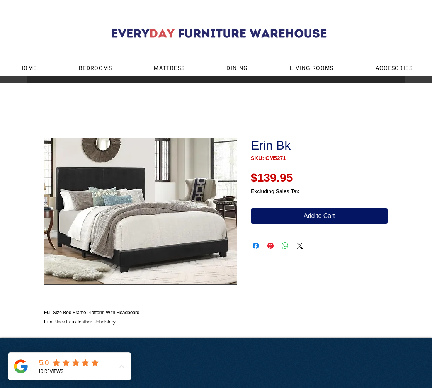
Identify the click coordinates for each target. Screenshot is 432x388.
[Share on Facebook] (255, 245)
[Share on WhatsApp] (285, 245)
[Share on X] (299, 245)
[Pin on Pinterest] (270, 245)
